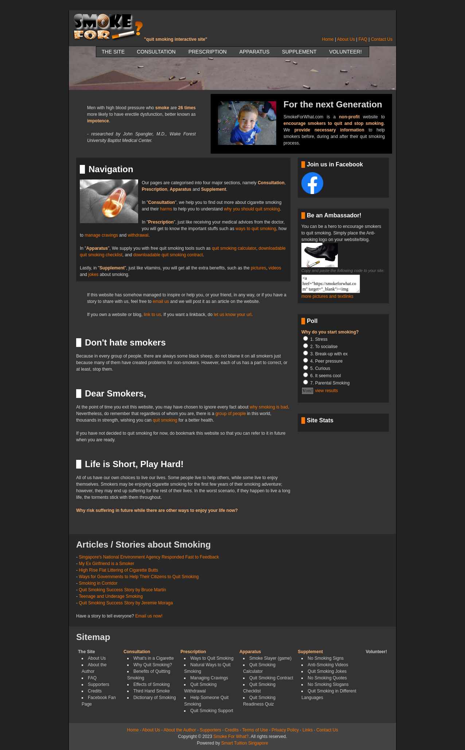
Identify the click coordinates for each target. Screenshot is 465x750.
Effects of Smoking (151, 684)
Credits (95, 691)
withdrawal (138, 235)
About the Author (180, 730)
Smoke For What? (231, 736)
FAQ (363, 39)
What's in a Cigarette (153, 658)
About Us (346, 39)
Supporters (98, 684)
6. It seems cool (325, 375)
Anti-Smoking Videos (328, 664)
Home (328, 39)
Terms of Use (255, 730)
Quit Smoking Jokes (327, 671)
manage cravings (101, 235)
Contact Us (381, 39)
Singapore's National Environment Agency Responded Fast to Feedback (149, 557)
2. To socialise (323, 346)
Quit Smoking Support (211, 710)
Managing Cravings (209, 677)
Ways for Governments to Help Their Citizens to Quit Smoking (139, 576)
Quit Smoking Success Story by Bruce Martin (122, 589)
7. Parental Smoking (329, 383)
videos (275, 268)
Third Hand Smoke (151, 691)
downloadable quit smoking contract (168, 254)
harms (166, 209)
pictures (258, 268)
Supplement (299, 52)
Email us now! (149, 616)
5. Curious (320, 368)
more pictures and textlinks (327, 296)
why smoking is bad (269, 407)
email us (161, 301)
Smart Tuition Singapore (244, 743)
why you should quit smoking (252, 209)
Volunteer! (345, 52)
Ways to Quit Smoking (211, 658)
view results (326, 390)
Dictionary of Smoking (154, 697)
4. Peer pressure (326, 361)
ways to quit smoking (255, 228)
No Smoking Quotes (327, 677)
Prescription (207, 52)
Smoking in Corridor (98, 583)
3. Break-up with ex (329, 353)
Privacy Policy (285, 730)
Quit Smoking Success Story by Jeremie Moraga (126, 602)
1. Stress (318, 339)
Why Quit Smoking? (152, 664)
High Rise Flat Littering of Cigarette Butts (118, 570)
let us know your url (232, 314)
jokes (93, 274)
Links (307, 730)
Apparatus (254, 52)
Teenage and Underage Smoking (110, 596)
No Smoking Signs (326, 658)
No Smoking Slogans (328, 684)
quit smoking (165, 420)
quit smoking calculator (234, 248)
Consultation (156, 52)
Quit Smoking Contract (271, 677)
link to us (152, 314)
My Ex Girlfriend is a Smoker (106, 563)
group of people (230, 413)
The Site (113, 52)
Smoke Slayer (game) (270, 658)
